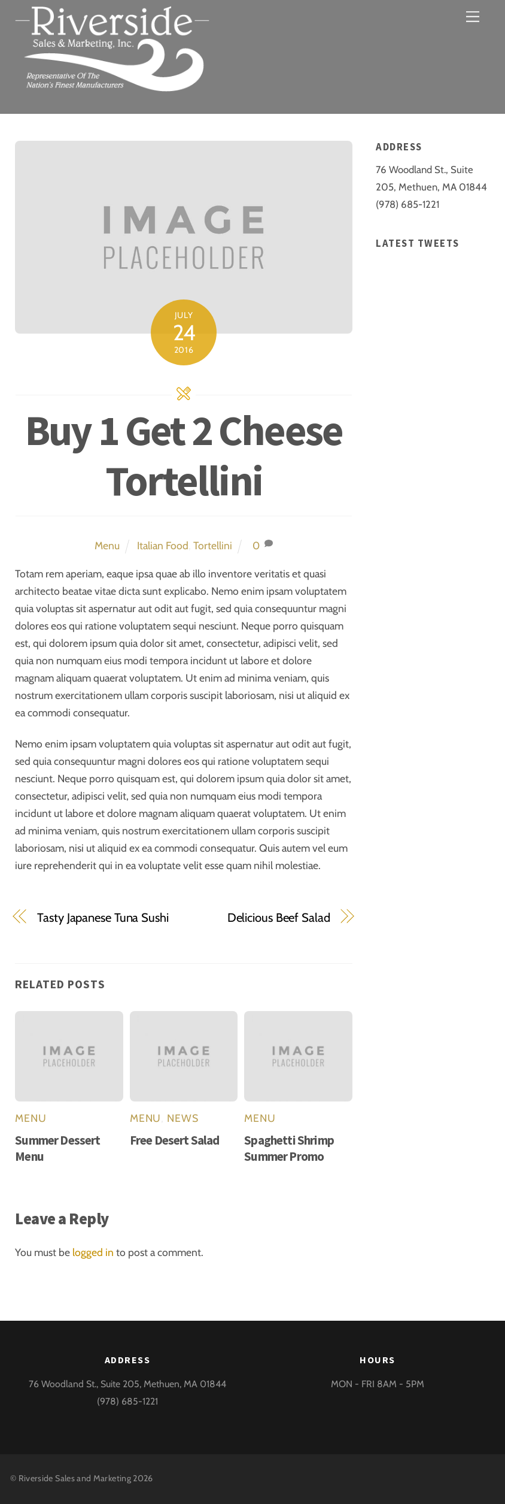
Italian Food (162, 545)
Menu (107, 545)
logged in (93, 1252)
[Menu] (473, 16)
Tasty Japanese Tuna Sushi (102, 917)
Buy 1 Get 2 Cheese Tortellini (183, 455)
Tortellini (212, 545)
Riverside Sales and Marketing (75, 1478)
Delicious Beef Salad (278, 917)
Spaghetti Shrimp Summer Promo (288, 1148)
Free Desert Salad (175, 1140)
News (183, 1118)
